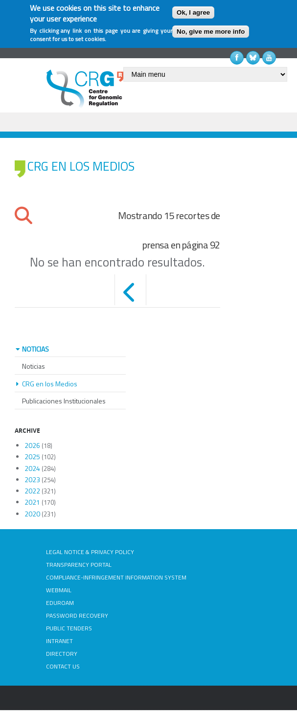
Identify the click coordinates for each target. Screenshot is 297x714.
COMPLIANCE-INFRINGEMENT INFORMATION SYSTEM (116, 577)
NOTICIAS (35, 349)
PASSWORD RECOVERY (77, 615)
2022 (32, 491)
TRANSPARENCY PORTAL (79, 564)
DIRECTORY (61, 653)
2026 (32, 445)
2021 (32, 502)
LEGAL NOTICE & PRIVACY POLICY (90, 552)
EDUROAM (60, 602)
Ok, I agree (193, 12)
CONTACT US (63, 666)
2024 (32, 468)
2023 (32, 479)
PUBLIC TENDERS (69, 628)
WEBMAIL (58, 590)
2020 (32, 514)
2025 (32, 456)
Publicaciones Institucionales (64, 401)
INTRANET (59, 641)
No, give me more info (211, 31)
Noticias (33, 366)
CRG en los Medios (49, 384)
